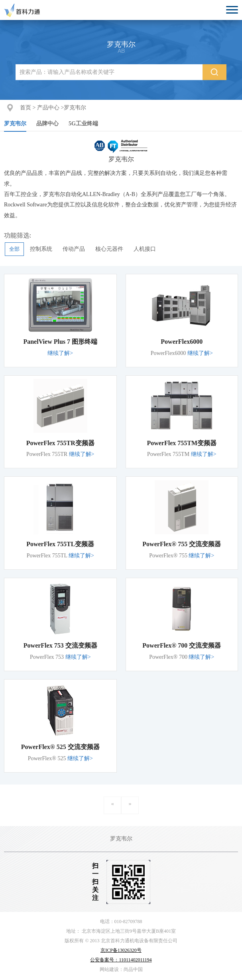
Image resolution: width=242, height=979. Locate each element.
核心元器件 (109, 249)
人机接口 (145, 249)
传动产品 (74, 249)
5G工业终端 (83, 124)
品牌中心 (47, 124)
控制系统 (41, 249)
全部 (14, 249)
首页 (25, 108)
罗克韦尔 (75, 108)
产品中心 (48, 108)
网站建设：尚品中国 (121, 969)
